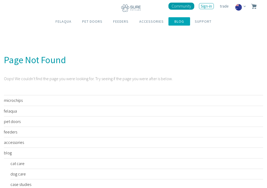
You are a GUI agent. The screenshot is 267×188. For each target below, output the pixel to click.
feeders (10, 131)
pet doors (12, 121)
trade (224, 6)
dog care (18, 174)
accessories (14, 142)
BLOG (179, 21)
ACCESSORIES (151, 21)
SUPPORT (203, 21)
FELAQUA (63, 21)
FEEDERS (121, 21)
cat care (17, 163)
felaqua (10, 111)
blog (8, 152)
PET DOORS (92, 21)
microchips (13, 100)
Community (181, 6)
